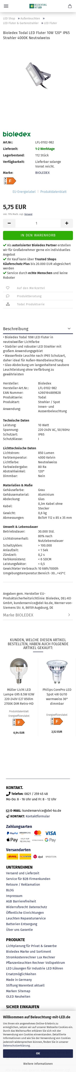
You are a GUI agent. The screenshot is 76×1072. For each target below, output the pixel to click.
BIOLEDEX (42, 173)
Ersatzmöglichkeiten (21, 974)
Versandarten (18, 850)
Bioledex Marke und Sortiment (28, 951)
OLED (10, 996)
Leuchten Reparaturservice (26, 918)
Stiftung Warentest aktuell (25, 985)
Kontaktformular (38, 816)
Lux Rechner (46, 957)
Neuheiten (22, 996)
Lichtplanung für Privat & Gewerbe (31, 946)
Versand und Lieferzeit (22, 873)
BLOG (10, 890)
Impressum (14, 896)
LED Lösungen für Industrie (25, 968)
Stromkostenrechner (21, 957)
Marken (11, 991)
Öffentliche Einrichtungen (25, 913)
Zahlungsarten (19, 826)
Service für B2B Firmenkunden (28, 879)
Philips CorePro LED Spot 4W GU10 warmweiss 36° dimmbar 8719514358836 (57, 697)
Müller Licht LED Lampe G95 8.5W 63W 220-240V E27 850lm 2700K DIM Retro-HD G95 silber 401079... (18, 697)
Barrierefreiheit (24, 901)
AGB (9, 901)
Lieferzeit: (10, 149)
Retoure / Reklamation (23, 884)
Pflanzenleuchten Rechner (25, 963)
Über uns (12, 930)
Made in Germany (19, 980)
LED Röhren (54, 968)
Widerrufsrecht (17, 907)
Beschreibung (15, 328)
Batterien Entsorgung (21, 924)
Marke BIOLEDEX (18, 615)
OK (38, 1053)
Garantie (26, 930)
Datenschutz (38, 907)
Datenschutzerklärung (16, 1045)
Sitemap (24, 991)
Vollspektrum (55, 963)
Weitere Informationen (38, 1064)
